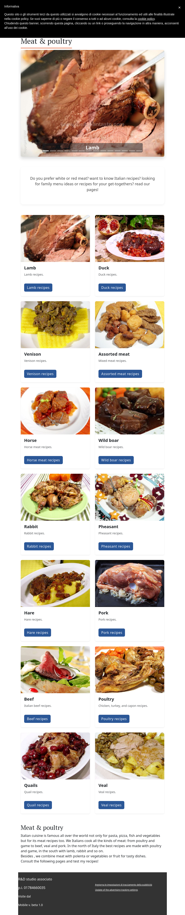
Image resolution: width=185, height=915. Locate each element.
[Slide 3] (60, 150)
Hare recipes (37, 632)
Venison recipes (40, 373)
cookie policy (146, 18)
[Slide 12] (125, 150)
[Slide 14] (139, 150)
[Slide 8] (96, 150)
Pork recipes (111, 632)
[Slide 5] (75, 150)
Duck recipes (112, 287)
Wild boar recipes (116, 460)
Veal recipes (111, 805)
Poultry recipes (114, 718)
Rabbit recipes (39, 546)
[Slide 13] (132, 150)
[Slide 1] (46, 150)
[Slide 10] (110, 150)
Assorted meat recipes (120, 373)
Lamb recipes (38, 287)
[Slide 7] (89, 150)
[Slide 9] (103, 150)
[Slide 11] (118, 150)
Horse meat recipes (43, 460)
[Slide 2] (53, 150)
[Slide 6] (82, 150)
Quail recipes (38, 805)
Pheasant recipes (115, 546)
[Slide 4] (67, 150)
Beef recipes (37, 718)
